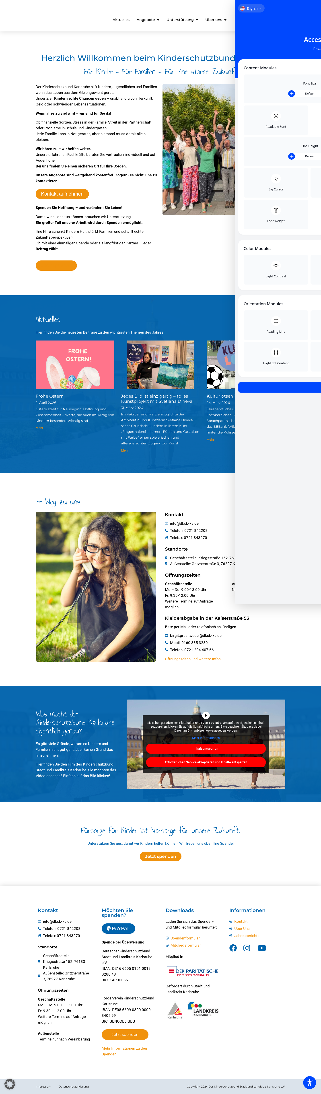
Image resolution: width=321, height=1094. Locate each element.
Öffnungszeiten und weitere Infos (193, 659)
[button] (10, 1084)
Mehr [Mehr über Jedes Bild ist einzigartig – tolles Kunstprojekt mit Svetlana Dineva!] (125, 450)
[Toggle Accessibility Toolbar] (310, 1083)
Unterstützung (182, 20)
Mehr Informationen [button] (206, 738)
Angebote (148, 20)
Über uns (215, 20)
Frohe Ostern (50, 396)
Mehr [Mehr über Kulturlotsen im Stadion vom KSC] (210, 439)
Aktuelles (121, 20)
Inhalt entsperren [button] (206, 748)
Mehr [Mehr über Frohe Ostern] (39, 428)
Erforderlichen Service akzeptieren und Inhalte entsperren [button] (206, 762)
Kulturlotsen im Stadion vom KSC (242, 396)
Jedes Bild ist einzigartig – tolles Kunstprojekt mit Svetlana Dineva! (157, 399)
